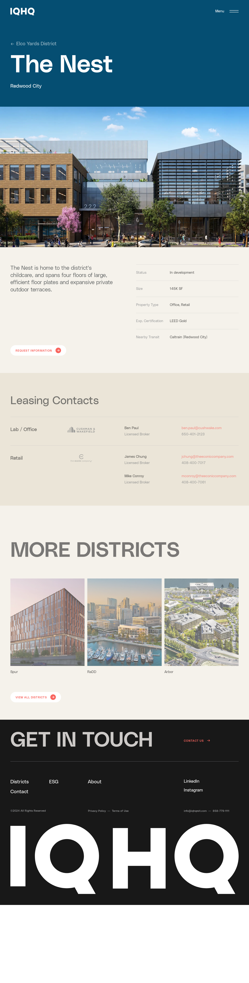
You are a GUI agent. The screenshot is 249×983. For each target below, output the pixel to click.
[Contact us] (211, 740)
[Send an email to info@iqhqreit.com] (195, 811)
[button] (22, 11)
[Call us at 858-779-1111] (221, 811)
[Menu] (227, 11)
